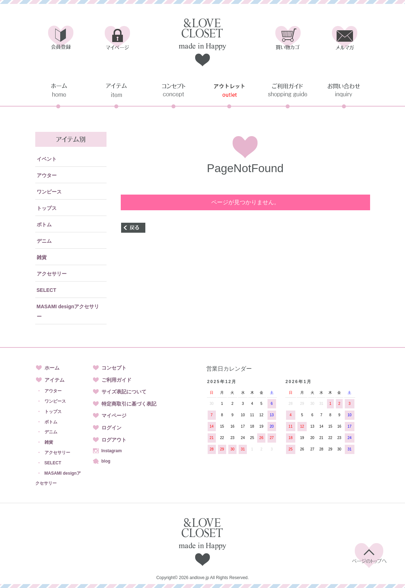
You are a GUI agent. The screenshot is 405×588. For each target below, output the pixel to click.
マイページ (114, 415)
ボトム (44, 224)
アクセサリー (52, 274)
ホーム (52, 368)
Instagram (112, 450)
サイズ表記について (124, 391)
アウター (47, 175)
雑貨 (42, 257)
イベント (47, 159)
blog (106, 461)
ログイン (111, 427)
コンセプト (114, 368)
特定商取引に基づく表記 (129, 404)
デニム (44, 241)
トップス (47, 208)
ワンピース (49, 192)
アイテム (54, 380)
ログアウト (114, 440)
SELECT (46, 290)
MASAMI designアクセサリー (68, 311)
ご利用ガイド (116, 380)
